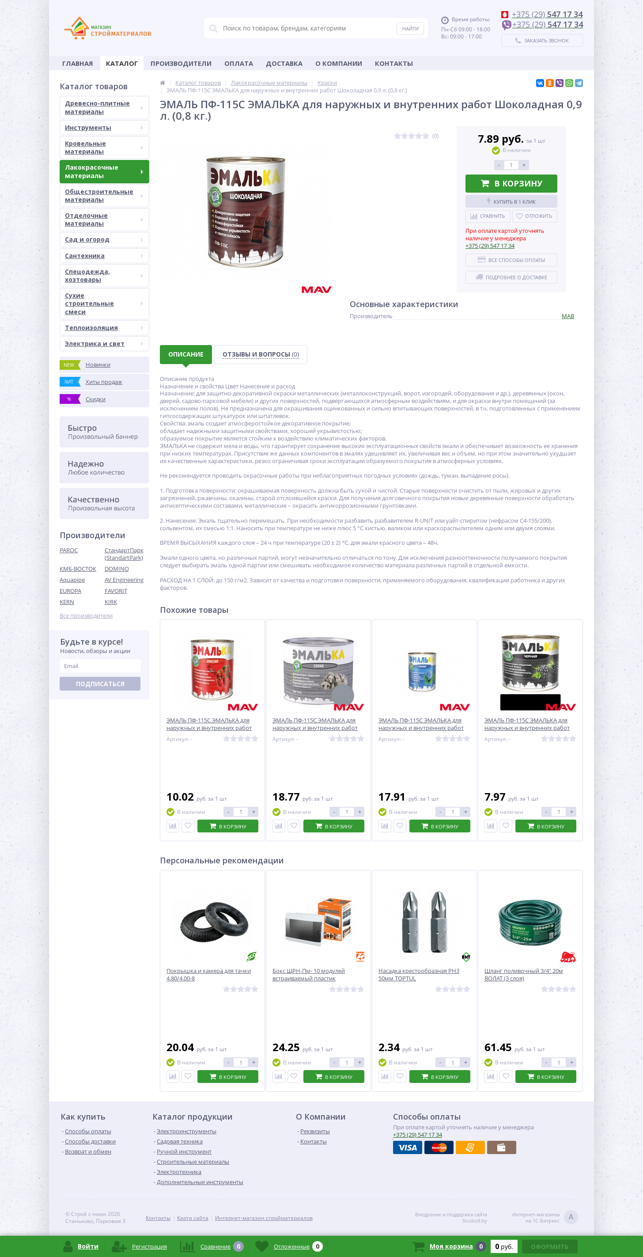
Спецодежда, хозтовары (104, 275)
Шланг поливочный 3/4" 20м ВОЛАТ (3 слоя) (523, 974)
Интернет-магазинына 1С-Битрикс (545, 1217)
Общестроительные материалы (104, 195)
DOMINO (117, 569)
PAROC (69, 550)
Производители (181, 63)
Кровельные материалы (104, 147)
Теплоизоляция (104, 327)
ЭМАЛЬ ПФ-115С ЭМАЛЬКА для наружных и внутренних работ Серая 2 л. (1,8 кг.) (315, 728)
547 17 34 (489, 246)
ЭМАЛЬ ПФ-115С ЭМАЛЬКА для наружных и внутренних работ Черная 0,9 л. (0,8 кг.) (527, 728)
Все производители (86, 615)
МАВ (568, 316)
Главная (77, 63)
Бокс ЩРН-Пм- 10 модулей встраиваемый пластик (308, 974)
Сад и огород (104, 239)
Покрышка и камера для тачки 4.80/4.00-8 (208, 974)
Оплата (238, 63)
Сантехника (104, 255)
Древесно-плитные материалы (104, 107)
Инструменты (104, 127)
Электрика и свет (104, 343)
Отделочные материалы (104, 219)
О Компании (338, 63)
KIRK (111, 602)
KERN (67, 602)
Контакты (394, 63)
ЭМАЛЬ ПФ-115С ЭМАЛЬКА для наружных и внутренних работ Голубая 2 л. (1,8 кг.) (421, 728)
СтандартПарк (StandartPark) (124, 554)
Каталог (122, 63)
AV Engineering (124, 580)
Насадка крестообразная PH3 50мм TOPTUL (418, 974)
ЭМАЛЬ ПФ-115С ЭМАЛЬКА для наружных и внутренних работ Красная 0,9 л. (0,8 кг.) (209, 728)
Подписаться (100, 684)
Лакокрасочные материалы (104, 171)
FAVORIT (116, 591)
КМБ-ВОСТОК (78, 569)
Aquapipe (72, 580)
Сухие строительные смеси (104, 303)
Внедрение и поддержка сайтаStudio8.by (451, 1217)
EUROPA (70, 591)
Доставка (284, 63)
